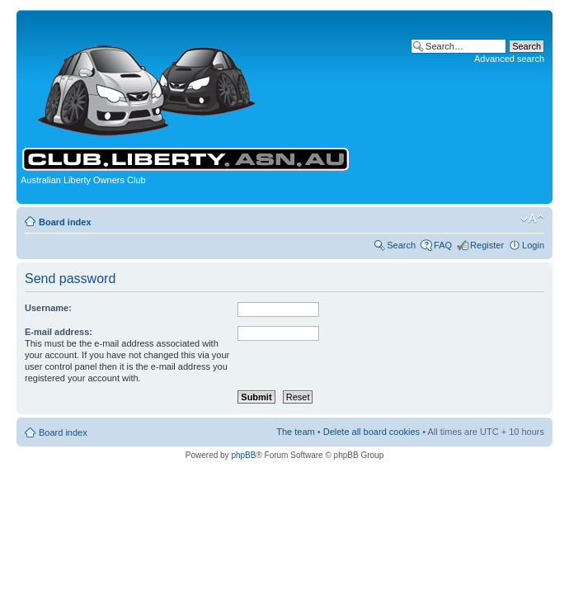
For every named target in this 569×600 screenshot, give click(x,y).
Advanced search (509, 59)
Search (401, 245)
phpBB (243, 455)
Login (533, 245)
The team (295, 432)
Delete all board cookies (371, 432)
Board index (65, 222)
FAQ (443, 245)
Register (487, 245)
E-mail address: (58, 332)
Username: (48, 308)
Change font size (532, 218)
